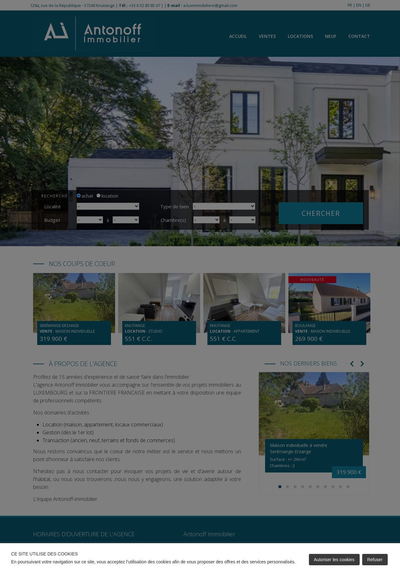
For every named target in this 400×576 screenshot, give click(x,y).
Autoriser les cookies (334, 559)
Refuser (375, 559)
